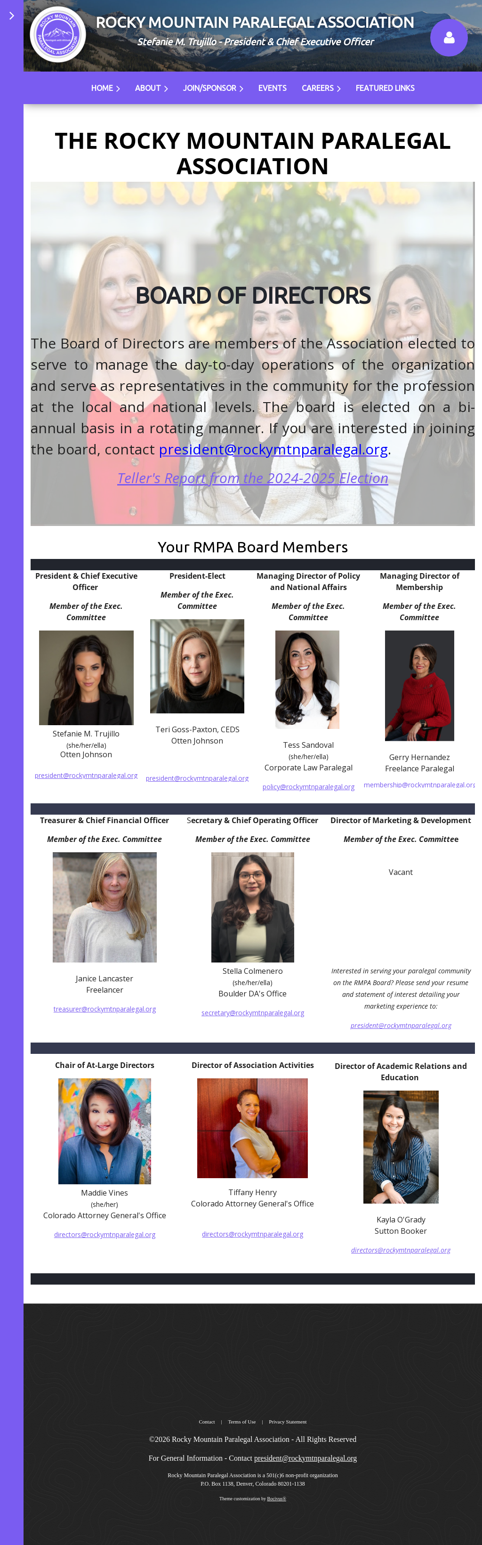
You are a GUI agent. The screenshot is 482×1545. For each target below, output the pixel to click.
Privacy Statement (287, 1421)
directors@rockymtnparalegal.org (400, 1250)
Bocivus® (276, 1498)
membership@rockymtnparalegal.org (420, 784)
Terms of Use (242, 1421)
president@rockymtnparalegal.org (197, 778)
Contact (207, 1421)
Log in (449, 38)
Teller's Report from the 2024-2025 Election (252, 477)
